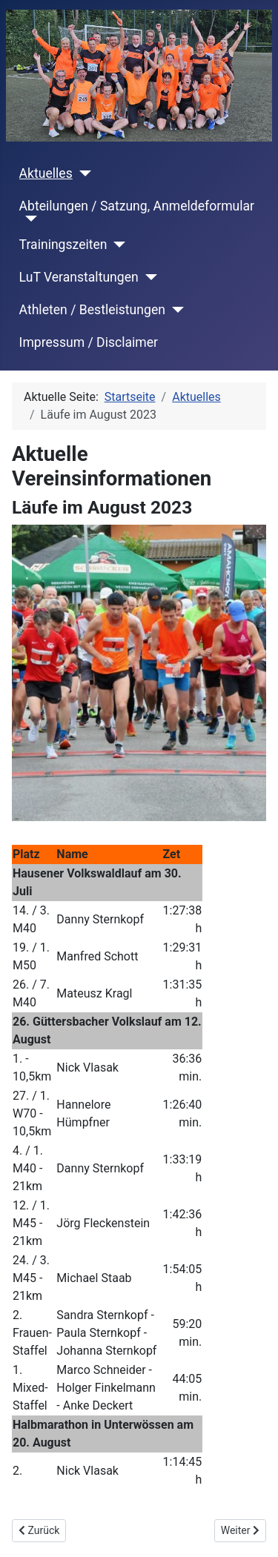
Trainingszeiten (63, 244)
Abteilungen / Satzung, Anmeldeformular (136, 206)
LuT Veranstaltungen (79, 277)
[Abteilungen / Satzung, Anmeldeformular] (28, 219)
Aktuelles (46, 173)
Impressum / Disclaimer (88, 342)
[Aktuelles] (82, 173)
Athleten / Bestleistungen (92, 309)
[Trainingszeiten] (116, 245)
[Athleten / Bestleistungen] (174, 310)
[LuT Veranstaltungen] (148, 277)
